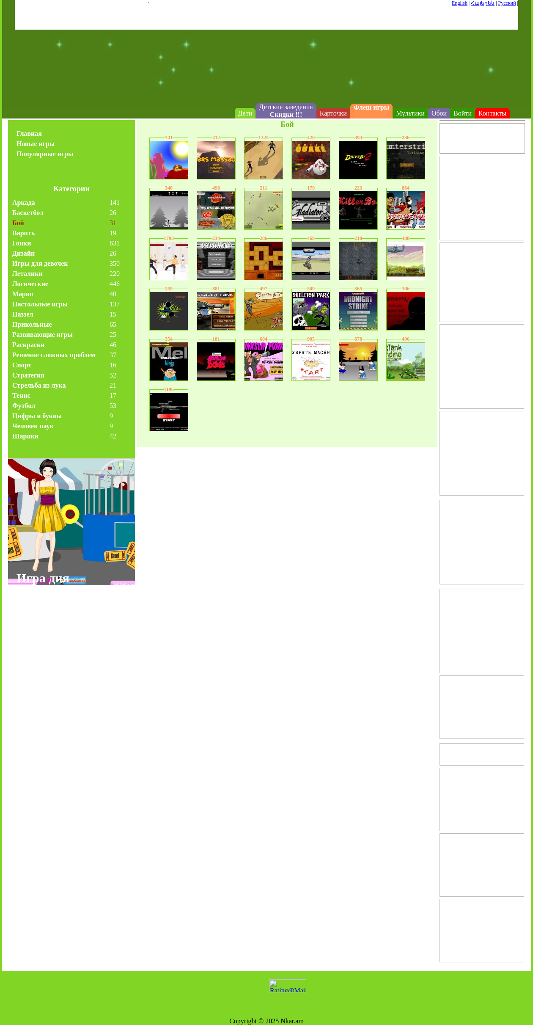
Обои (439, 113)
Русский (507, 3)
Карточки (333, 113)
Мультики (410, 113)
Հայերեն (483, 3)
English (459, 3)
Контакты (492, 113)
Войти (462, 113)
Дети (245, 113)
